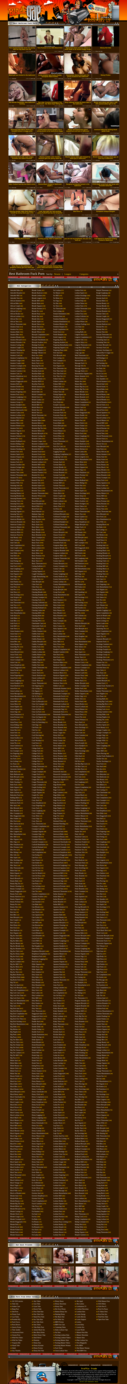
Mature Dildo (79, 410)
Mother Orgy (79, 696)
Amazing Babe (15, 491)
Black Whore (14, 1188)
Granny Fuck (57, 571)
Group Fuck (57, 592)
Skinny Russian (101, 504)
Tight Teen (99, 972)
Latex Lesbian (57, 1047)
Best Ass (13, 912)
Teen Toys (99, 925)
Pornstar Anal (79, 930)
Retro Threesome (80, 1214)
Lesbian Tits (79, 311)
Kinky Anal (57, 1006)
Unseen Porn (16, 1335)
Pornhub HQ (63, 1282)
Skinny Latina (100, 485)
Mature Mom (79, 462)
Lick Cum (78, 329)
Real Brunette (79, 1105)
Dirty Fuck (35, 990)
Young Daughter (101, 1211)
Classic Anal (36, 670)
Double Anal (36, 1021)
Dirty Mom (35, 1001)
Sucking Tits (100, 720)
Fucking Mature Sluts (62, 1340)
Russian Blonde (101, 306)
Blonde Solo (36, 319)
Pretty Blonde (79, 1019)
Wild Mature (100, 1157)
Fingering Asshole (59, 342)
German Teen (57, 485)
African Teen (14, 321)
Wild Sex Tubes (17, 1340)
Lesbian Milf (57, 1196)
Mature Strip (79, 496)
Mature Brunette (80, 397)
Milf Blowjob (79, 537)
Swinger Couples (101, 730)
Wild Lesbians (101, 1154)
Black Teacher (14, 1170)
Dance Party (36, 948)
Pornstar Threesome (81, 972)
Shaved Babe (100, 389)
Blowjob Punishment (38, 340)
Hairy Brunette (58, 615)
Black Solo (13, 1157)
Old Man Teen (79, 769)
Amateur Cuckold (16, 368)
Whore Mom (100, 1112)
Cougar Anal (36, 769)
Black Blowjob (15, 1092)
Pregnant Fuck (79, 1008)
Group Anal (57, 587)
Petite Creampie (80, 891)
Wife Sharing (100, 1133)
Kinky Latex (57, 1014)
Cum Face (35, 857)
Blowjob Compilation (39, 334)
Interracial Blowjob (59, 839)
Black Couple (14, 1102)
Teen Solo (99, 896)
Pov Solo (78, 995)
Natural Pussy (79, 712)
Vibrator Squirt (101, 1032)
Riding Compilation (81, 1219)
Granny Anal (57, 561)
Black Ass (13, 1081)
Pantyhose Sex (79, 850)
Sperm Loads (100, 623)
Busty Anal (35, 522)
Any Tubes (37, 1301)
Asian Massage (15, 693)
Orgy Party (78, 792)
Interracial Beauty (59, 837)
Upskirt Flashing (101, 1016)
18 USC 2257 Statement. (86, 1381)
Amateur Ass (14, 329)
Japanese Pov (57, 969)
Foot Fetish (56, 402)
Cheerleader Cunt (37, 623)
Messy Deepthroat (80, 522)
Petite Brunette (79, 889)
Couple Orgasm (37, 792)
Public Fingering (80, 1050)
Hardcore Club (58, 665)
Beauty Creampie (15, 889)
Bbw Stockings (15, 860)
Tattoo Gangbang (101, 746)
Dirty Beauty (36, 980)
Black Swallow (15, 1167)
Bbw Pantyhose (15, 844)
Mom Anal (78, 626)
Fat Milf (56, 295)
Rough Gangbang (102, 293)
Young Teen (100, 1229)
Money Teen (79, 657)
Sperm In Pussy (101, 618)
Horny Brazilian (58, 725)
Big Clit (12, 982)
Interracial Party (58, 883)
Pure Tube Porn (39, 1314)
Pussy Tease (79, 1094)
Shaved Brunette (101, 402)
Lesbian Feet (57, 1170)
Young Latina (100, 1216)
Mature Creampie (80, 405)
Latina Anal (57, 1053)
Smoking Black (101, 550)
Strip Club (99, 670)
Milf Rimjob (79, 584)
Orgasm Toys (79, 790)
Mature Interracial (80, 446)
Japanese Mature (58, 954)
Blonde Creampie (15, 1219)
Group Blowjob (58, 589)
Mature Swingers (80, 504)
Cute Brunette (36, 909)
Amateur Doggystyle (17, 381)
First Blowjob (57, 355)
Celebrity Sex (36, 579)
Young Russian (101, 1222)
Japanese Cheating (59, 925)
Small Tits (99, 543)
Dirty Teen (35, 1008)
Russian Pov (100, 327)
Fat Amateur (36, 1211)
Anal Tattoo (14, 600)
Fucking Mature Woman (63, 1345)
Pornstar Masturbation (82, 951)
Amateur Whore (15, 480)
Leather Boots (57, 1123)
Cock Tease (35, 738)
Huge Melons (57, 805)
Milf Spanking (79, 592)
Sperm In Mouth (101, 615)
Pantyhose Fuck (80, 844)
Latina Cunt (57, 1071)
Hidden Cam (57, 686)
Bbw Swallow (14, 863)
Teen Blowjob (100, 787)
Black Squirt (14, 1162)
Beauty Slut (14, 907)
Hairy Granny (57, 626)
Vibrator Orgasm (101, 1029)
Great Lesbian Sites (61, 1351)
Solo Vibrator (100, 605)
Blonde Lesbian (37, 295)
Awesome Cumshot (16, 769)
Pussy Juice (78, 1076)
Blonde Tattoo (36, 324)
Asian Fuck (14, 678)
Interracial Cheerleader (60, 842)
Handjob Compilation (60, 649)
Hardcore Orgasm (59, 675)
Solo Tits (99, 600)
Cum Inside (35, 863)
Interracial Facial (58, 857)
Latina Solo (57, 1110)
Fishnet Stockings (59, 389)
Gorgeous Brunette (59, 550)
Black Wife (13, 1190)
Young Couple (101, 1206)
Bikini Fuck (14, 1071)
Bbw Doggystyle (15, 816)
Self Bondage (100, 358)
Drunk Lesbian (36, 1050)
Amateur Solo (14, 452)
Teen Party (99, 878)
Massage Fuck (79, 363)
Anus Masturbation (16, 613)
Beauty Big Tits (15, 883)
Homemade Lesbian (59, 704)
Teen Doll (99, 818)
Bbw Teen (13, 865)
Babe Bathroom (15, 774)
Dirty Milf (35, 998)
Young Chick (100, 1203)
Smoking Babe (101, 548)
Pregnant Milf (79, 1011)
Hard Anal (56, 654)
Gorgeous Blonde (58, 548)
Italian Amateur (58, 894)
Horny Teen (57, 764)
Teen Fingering (101, 831)
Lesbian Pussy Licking (60, 1222)
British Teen (36, 412)
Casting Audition (37, 566)
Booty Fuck (35, 363)
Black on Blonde (15, 1193)
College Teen (36, 764)
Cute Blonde (36, 907)
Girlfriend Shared (58, 524)
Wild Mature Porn (104, 1301)
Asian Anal (13, 634)
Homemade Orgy (58, 709)
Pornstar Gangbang (81, 948)
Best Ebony (14, 925)
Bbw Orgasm (14, 839)
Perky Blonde (79, 873)
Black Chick (14, 1099)
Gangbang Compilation (60, 454)
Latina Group (57, 1079)
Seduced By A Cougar (103, 353)
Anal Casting (14, 540)
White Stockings (101, 1102)
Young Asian (100, 1185)
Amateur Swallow (16, 465)
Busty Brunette (36, 535)
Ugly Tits (99, 995)
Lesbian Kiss (57, 1185)
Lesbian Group (58, 1183)
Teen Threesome (101, 920)
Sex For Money (101, 366)
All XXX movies (19, 1263)
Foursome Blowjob (59, 407)
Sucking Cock (100, 709)
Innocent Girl (57, 826)
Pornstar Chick (79, 941)
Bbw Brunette (14, 811)
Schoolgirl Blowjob (102, 337)
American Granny (16, 524)
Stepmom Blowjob (102, 639)
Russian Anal (100, 298)
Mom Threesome (80, 654)
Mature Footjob (80, 431)
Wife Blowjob (100, 1128)
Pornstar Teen (79, 969)
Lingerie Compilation (82, 337)
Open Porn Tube (103, 1319)
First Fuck (56, 363)
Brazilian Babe (36, 373)
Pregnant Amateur (80, 1001)
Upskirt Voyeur (101, 1027)
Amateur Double (15, 386)
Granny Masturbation (60, 584)
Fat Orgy (56, 301)
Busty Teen (35, 561)
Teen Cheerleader (102, 792)
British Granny (36, 399)
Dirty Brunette (36, 985)
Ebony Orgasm (36, 1144)
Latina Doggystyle (59, 1073)
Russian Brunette (101, 311)
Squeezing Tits (101, 628)
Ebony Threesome (37, 1167)
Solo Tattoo (100, 597)
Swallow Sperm (101, 725)
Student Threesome (102, 691)
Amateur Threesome (16, 475)
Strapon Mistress (101, 665)
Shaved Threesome (102, 436)
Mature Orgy (79, 470)
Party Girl (78, 857)
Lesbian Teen (79, 306)
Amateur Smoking (16, 449)
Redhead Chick (80, 1146)
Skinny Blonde (101, 470)
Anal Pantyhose (15, 584)
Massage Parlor (80, 371)
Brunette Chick (36, 438)
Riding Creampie (80, 1222)
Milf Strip (78, 600)
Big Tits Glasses (15, 1050)
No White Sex (59, 1319)
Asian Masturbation (16, 696)
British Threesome (38, 415)
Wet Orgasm (100, 1084)
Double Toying (36, 1037)
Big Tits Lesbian (15, 1053)
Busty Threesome (37, 563)
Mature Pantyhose (80, 472)
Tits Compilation (101, 974)
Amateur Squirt (15, 454)
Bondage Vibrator (37, 353)
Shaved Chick (100, 405)
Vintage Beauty (101, 1042)
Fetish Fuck (57, 332)
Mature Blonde (79, 392)
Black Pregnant (15, 1146)
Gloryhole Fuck (58, 543)
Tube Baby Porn (39, 1327)
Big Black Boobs (15, 974)
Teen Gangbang (101, 842)
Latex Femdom (58, 1045)
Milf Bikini (78, 535)
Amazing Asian (15, 488)
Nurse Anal (78, 722)
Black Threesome (15, 1175)
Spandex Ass (100, 608)
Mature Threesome (81, 511)
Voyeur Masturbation (103, 1073)
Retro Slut (78, 1211)
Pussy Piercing (79, 1084)
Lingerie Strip (79, 342)
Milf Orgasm (79, 571)
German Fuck (57, 475)
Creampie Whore (37, 839)
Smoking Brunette (102, 558)
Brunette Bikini (37, 431)
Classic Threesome (38, 683)
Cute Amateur (36, 902)
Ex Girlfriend (36, 1183)
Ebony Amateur (37, 1071)
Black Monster (15, 1131)
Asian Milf (13, 701)
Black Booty (14, 1094)
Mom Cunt (78, 634)
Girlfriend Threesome (60, 527)
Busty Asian (36, 524)
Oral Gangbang (80, 782)
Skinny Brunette (101, 475)
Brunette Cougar (37, 441)
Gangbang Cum (58, 457)
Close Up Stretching (38, 722)
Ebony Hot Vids (39, 1351)
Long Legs (78, 353)
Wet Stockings (101, 1094)
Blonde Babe (14, 1198)
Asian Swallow (15, 738)
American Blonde (16, 519)
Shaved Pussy (100, 425)
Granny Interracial (59, 579)
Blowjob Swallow (37, 342)
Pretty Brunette (80, 1021)
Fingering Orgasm (59, 347)
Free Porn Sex (102, 1314)
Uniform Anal (100, 998)
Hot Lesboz (80, 1304)
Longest (67, 274)
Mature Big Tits (80, 389)
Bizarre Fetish (14, 1076)
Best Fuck (13, 928)
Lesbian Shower (58, 1232)
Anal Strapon (14, 597)
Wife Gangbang (101, 1131)
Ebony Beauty (36, 1081)
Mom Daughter (80, 636)
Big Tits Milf (14, 1055)
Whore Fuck (100, 1107)
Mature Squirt (79, 491)
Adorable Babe (15, 290)
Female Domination (59, 314)
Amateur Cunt (14, 373)
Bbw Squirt (14, 857)
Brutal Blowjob (37, 501)
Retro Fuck (78, 1196)
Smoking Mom (101, 569)
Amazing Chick (15, 501)
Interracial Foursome (60, 860)
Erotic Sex (35, 1180)
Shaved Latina (100, 415)
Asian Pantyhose (15, 714)
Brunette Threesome (38, 493)
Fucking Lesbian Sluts (62, 1335)
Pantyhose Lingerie (81, 847)
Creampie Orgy (37, 834)
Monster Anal (79, 660)
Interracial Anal (58, 831)
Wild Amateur (100, 1138)
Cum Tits (35, 891)
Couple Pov (35, 795)
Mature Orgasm (80, 467)
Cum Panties (36, 881)
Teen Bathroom (101, 777)
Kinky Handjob (58, 1011)
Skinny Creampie (102, 478)
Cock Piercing (36, 735)
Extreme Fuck (36, 1198)
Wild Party (99, 1167)
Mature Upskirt (80, 517)
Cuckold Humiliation (38, 844)
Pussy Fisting (79, 1068)
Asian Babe (14, 639)
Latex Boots (57, 1042)
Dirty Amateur (36, 972)
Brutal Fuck (35, 509)
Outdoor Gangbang (81, 808)
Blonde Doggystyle (16, 1222)
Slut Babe (99, 527)
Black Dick (13, 1105)
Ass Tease (13, 764)
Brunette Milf (36, 465)
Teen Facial (100, 824)
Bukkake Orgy (36, 514)
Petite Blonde (79, 886)
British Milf (35, 405)
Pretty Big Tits (79, 1016)
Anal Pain (13, 579)
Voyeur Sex (100, 1076)
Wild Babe (99, 1141)
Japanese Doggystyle (60, 935)
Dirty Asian (35, 974)
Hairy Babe (57, 608)
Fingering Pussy (58, 350)
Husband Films (58, 821)
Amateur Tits (14, 478)
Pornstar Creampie (81, 943)
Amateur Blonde (15, 337)
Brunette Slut (36, 480)
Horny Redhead (58, 759)
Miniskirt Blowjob (81, 623)
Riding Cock (79, 1216)
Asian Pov (13, 720)
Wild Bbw (99, 1144)
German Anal (57, 462)
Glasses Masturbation (60, 540)
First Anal (56, 353)
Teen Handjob (100, 852)
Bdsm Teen (13, 876)
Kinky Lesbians (58, 1016)
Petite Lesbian (79, 902)
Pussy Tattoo (79, 1092)
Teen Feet (99, 826)
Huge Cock (56, 790)
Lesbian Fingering (59, 1175)
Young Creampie (101, 1209)
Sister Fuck (100, 449)
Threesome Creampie (103, 938)
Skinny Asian (100, 459)
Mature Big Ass (80, 386)
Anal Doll (13, 556)
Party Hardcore (80, 860)
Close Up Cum (36, 706)
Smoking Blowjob (102, 556)
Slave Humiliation (102, 519)
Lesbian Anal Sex (59, 1136)
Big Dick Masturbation (17, 1024)
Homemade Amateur (60, 688)
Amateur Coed (15, 355)
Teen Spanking (101, 902)
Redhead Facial (80, 1151)
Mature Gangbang (80, 436)
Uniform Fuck (100, 1008)
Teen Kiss (99, 857)
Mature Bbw (79, 384)
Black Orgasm (14, 1133)
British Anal (36, 389)
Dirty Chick (35, 988)
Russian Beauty (101, 303)
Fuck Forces (86, 1282)
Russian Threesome (102, 334)
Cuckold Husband (37, 847)
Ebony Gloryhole (37, 1120)
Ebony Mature (36, 1136)
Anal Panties (14, 582)
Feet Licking (57, 311)
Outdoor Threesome (81, 821)
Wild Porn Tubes (17, 1338)
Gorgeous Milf (58, 556)
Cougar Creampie (37, 772)
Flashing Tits (57, 397)
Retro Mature (79, 1203)
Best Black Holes (39, 1332)
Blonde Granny (37, 290)
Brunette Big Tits (37, 428)
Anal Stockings (15, 595)
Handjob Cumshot (59, 652)
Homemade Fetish (59, 699)
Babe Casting (14, 779)
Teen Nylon (100, 865)
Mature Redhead (80, 480)
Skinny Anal (100, 457)
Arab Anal (13, 615)
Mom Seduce (79, 647)
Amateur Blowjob (16, 340)
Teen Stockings (101, 907)
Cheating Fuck (36, 600)
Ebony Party (36, 1149)
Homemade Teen (58, 712)
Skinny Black (100, 467)
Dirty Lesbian (36, 995)
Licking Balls (79, 332)
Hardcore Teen (58, 683)
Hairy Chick (57, 618)
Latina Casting (58, 1063)
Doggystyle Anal (37, 1014)
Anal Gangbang (15, 569)
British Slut (35, 410)
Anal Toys (13, 605)
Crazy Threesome (37, 824)
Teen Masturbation (102, 863)
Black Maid (14, 1118)
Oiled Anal (78, 756)
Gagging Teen (57, 452)
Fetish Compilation (59, 329)
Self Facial (99, 360)
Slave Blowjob (101, 514)
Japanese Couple (58, 928)
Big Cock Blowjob (16, 988)
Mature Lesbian (80, 454)
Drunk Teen (35, 1063)
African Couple (15, 306)
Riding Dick (79, 1224)
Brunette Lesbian (37, 462)
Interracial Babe (58, 834)
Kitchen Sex (57, 1037)
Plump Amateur (80, 912)
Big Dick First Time (16, 1019)
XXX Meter (102, 1304)
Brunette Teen (36, 491)
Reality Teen (79, 1128)
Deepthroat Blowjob (38, 951)
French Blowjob (58, 425)
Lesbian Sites (81, 1312)
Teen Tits (99, 922)
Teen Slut (99, 894)
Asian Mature (14, 699)
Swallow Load (101, 722)
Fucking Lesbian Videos (63, 1338)
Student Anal (100, 678)
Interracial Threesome (60, 891)
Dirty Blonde (36, 982)
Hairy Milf (56, 641)
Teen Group (100, 850)
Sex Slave (99, 371)
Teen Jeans (99, 855)
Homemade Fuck (58, 701)
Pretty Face (78, 1024)
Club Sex (35, 730)
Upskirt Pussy (100, 1021)
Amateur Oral (14, 428)
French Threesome (59, 441)
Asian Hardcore (15, 686)
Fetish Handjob (58, 334)
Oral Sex (77, 785)
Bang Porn (86, 1263)
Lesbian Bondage (58, 1151)
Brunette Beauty (37, 425)
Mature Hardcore (80, 444)
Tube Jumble (16, 1330)
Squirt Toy (99, 636)
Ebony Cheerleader (38, 1092)
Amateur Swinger (16, 467)
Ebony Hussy (59, 1301)
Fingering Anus (58, 340)
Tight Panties (100, 964)
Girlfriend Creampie (59, 517)
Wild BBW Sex (82, 1351)
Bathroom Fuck (15, 803)
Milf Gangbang (80, 558)
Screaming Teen (101, 342)
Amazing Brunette (16, 498)
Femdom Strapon (58, 327)
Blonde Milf (36, 301)
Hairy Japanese (58, 628)
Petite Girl (78, 894)
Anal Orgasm (14, 574)
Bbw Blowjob (14, 808)
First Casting (57, 358)
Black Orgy (14, 1136)
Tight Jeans (100, 961)
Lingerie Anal (79, 334)
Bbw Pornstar (14, 847)
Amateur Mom (15, 423)
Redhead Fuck (79, 1154)
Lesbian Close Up (59, 1154)
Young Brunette (101, 1198)
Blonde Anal (14, 1196)
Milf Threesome (80, 610)
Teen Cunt (99, 805)
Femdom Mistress (59, 324)
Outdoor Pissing (80, 818)
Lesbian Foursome (59, 1180)
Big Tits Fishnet (15, 1045)
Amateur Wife (14, 483)
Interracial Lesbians (59, 870)
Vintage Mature (101, 1055)
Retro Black (78, 1185)
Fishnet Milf (57, 384)
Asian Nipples (14, 706)
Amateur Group (15, 402)
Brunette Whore (37, 496)
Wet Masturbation (102, 1081)
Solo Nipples (100, 589)
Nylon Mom (79, 748)
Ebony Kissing (36, 1128)
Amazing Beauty (15, 493)
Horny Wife (57, 766)
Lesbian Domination (59, 1167)
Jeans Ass (56, 982)
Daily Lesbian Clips (61, 1330)
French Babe (57, 423)
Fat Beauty (35, 1222)
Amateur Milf (14, 420)
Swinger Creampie (102, 733)
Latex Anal (56, 1040)
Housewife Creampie (60, 774)
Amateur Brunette (16, 342)
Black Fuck (14, 1110)
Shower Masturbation (103, 441)
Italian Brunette (58, 902)
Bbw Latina (14, 826)
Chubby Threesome (38, 667)
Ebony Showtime (60, 1304)
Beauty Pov (14, 904)
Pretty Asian (79, 1014)
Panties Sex (78, 831)
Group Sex (56, 597)
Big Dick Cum (15, 1016)
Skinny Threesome (102, 511)
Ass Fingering (14, 753)
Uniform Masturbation (103, 1011)
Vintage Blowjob (101, 1045)
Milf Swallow (79, 605)
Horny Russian (58, 761)
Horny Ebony (57, 738)
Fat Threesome (58, 308)
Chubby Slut (36, 662)
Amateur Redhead (16, 441)
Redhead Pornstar (80, 1167)
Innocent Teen (57, 829)
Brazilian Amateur (38, 368)
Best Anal (13, 909)
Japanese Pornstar (59, 967)
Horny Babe (57, 717)
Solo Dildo (99, 582)
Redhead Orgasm (80, 1164)
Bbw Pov (13, 850)
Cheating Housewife (38, 605)
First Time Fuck (58, 373)
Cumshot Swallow (38, 896)
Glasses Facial (57, 535)
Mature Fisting (79, 428)
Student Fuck (100, 683)
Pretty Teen (78, 1034)
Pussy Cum (78, 1066)
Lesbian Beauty (58, 1146)
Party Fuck (78, 855)
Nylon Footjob (79, 743)
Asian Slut (13, 730)
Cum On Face (36, 868)
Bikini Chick (14, 1068)
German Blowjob (58, 470)
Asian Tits (13, 743)
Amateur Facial (15, 389)
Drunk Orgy (36, 1055)
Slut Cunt (99, 532)
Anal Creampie (15, 550)
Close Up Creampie (38, 704)
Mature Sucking (80, 498)
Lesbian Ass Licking (59, 1138)
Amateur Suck (14, 462)
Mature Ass (78, 381)
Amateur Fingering (16, 392)
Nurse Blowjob (80, 725)
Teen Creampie (101, 800)
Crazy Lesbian (36, 813)
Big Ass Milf (14, 964)
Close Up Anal (36, 699)
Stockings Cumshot (102, 644)
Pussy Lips (78, 1081)
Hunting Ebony (60, 1314)
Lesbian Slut (57, 1235)
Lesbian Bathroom (59, 1144)
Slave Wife (99, 522)
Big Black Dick (15, 977)
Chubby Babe (36, 636)
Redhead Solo (79, 1172)
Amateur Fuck (14, 394)
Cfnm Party (35, 587)
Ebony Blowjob (37, 1084)
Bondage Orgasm (37, 350)
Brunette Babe (36, 420)
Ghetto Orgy (57, 504)
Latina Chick (57, 1066)
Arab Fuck (13, 623)
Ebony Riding (36, 1151)
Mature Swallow (80, 501)
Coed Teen (35, 746)
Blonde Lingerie (37, 298)
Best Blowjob (14, 917)
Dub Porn (108, 1263)
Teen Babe (99, 772)
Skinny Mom (100, 498)
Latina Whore (57, 1120)
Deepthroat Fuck (37, 956)
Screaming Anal (101, 340)
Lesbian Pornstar (58, 1216)
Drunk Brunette (37, 1045)
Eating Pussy (36, 1066)
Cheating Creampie (38, 597)
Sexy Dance (100, 376)
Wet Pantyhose (101, 1089)
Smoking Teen (101, 574)
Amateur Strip (14, 459)
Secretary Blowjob (102, 345)
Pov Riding (78, 993)
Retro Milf (78, 1206)
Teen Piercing (100, 881)
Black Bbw (13, 1086)
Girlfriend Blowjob (59, 514)
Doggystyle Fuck (37, 1016)
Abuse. (96, 1381)
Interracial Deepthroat (60, 852)
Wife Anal (99, 1125)
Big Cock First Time (16, 995)
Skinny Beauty (101, 465)
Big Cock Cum (15, 993)
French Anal (57, 420)
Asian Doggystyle (16, 667)
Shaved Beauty (101, 394)
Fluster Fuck (19, 1282)
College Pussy (36, 759)
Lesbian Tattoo (79, 303)
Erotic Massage (37, 1177)
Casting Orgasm (37, 571)
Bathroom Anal (15, 800)
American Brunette (16, 522)
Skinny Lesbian (101, 488)
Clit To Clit (35, 696)
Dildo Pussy (36, 967)
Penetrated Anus (80, 863)
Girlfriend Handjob (59, 522)
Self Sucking (100, 363)
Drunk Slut (35, 1060)
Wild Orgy (99, 1164)
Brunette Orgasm (37, 470)
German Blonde (58, 467)
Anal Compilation (16, 545)
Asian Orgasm (14, 709)
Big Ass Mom (14, 967)
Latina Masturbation (59, 1089)
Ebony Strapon (36, 1159)
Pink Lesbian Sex (82, 1340)
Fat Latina (35, 1235)
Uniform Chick (101, 1006)
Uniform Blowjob (102, 1001)
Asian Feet (13, 673)
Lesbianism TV (81, 1306)
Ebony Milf (35, 1138)
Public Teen (78, 1063)
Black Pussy (14, 1149)
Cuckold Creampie (38, 842)
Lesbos (79, 1322)
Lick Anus (78, 327)
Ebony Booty (36, 1086)
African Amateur (15, 301)
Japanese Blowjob (59, 922)
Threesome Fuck (101, 941)
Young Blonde (101, 1196)
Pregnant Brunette (80, 1006)
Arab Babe (13, 618)
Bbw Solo (13, 855)
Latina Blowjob (58, 1060)
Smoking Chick (101, 561)
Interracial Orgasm (59, 878)
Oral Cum (78, 777)
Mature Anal (79, 379)
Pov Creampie (79, 980)
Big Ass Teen (14, 972)
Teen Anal (99, 766)
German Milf (57, 483)
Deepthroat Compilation (39, 954)
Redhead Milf (79, 1162)
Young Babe (100, 1188)
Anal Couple (14, 548)
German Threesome (59, 488)
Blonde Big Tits (15, 1203)
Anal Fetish (14, 558)
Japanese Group (58, 943)
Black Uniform (15, 1180)
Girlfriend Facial (58, 519)
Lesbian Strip (79, 301)
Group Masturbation (59, 595)
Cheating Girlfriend (38, 602)
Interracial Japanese (59, 868)
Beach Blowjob (15, 878)
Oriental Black (79, 795)
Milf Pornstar (79, 579)
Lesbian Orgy (57, 1206)
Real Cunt (78, 1115)
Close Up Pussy (37, 720)
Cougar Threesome (38, 782)
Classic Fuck (36, 673)
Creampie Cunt (36, 829)
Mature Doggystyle (81, 412)
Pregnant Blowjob (80, 1003)
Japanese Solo (57, 974)
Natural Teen (79, 714)
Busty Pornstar (36, 556)
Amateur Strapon (15, 457)
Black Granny (14, 1112)
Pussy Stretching (80, 1089)
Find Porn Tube (103, 1317)
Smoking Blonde (101, 553)
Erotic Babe (35, 1172)
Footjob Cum (57, 405)
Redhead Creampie (81, 1149)
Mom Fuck (78, 639)
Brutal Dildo (36, 506)
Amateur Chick (15, 353)
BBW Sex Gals (60, 1325)
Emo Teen (35, 1170)
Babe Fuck (13, 785)
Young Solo (100, 1227)
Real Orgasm (79, 1123)
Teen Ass (99, 769)
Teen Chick (100, 795)
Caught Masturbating (38, 576)
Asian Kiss (13, 688)
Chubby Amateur (37, 631)
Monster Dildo (79, 670)
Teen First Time (101, 834)
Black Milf (13, 1125)
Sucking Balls (100, 699)
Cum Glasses (36, 860)
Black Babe (14, 1084)
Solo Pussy (99, 595)
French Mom (57, 436)
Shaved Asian (100, 386)
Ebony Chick (36, 1094)
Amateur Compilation (17, 358)
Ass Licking (14, 761)
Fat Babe (34, 1219)
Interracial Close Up (59, 844)
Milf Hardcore (79, 563)
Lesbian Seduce (58, 1229)
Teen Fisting (100, 837)
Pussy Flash (78, 1071)
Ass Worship (14, 766)
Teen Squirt (100, 904)
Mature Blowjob (80, 394)
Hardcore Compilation (60, 667)
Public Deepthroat (80, 1045)
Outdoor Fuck (79, 805)
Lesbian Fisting (58, 1177)
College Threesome (38, 766)
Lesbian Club (57, 1157)
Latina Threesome (59, 1118)
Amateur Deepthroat (16, 376)
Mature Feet (79, 420)
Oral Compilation (80, 772)
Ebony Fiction (38, 1348)
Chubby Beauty (37, 639)
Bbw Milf (13, 837)
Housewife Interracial (60, 777)
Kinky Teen (57, 1021)
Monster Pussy (79, 675)
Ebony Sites (59, 1306)
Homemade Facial (59, 696)
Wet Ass (99, 1079)
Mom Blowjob (79, 628)
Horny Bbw (57, 720)
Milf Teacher (79, 608)
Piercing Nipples (80, 909)
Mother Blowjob (80, 683)
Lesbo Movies (81, 1317)
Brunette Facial (37, 452)
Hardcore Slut (57, 680)
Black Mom (14, 1128)
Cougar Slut (35, 779)
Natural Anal (79, 701)
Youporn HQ (16, 1343)
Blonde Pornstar (37, 308)
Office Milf (78, 753)
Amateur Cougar (15, 360)
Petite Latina (79, 899)
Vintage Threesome (102, 1071)
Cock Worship (36, 740)
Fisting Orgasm (58, 394)
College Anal (36, 748)
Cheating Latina (37, 610)
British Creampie (37, 394)
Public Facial (79, 1047)
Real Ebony (78, 1118)
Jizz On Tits (57, 998)
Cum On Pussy (36, 876)
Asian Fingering (15, 675)
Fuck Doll (56, 444)
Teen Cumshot (101, 803)
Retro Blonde (79, 1188)
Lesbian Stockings (81, 295)
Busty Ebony (36, 540)
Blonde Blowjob (15, 1209)
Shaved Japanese (101, 412)
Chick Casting (36, 628)
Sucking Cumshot (102, 712)
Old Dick (78, 761)
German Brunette (58, 472)
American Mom (15, 532)
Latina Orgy (57, 1099)
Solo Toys (99, 602)
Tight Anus (99, 951)
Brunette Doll (36, 449)
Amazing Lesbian (16, 506)
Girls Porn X (102, 1306)
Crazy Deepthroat (37, 803)
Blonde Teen (36, 327)
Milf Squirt (78, 595)
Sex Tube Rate (38, 1319)
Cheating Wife (36, 621)
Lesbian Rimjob (58, 1227)
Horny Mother (58, 753)
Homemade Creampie (60, 693)
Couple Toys (36, 798)
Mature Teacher (80, 509)
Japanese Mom (58, 959)
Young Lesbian (101, 1219)
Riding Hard (79, 1229)
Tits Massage (100, 980)
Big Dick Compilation (17, 1014)
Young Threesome (102, 1232)
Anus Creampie (15, 610)
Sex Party (99, 368)
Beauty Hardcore (15, 896)
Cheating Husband (38, 608)
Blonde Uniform (37, 329)
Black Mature (14, 1120)
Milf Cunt (78, 545)
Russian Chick (101, 314)
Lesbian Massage (58, 1190)
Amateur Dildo (15, 379)
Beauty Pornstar (15, 902)
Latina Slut (56, 1107)
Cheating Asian (37, 589)
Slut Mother (100, 535)
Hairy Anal (56, 602)
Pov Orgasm (79, 990)
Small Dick (100, 537)
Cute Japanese (36, 915)
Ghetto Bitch (57, 493)
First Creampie (58, 360)
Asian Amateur (15, 631)
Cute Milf (35, 922)
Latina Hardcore (58, 1081)
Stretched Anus (101, 667)
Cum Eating (35, 855)
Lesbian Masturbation (60, 1193)
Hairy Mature (57, 639)
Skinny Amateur (101, 454)
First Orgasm (57, 366)
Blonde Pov (35, 311)
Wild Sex (99, 1170)
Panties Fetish (79, 824)
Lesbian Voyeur (80, 319)
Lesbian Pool (57, 1214)
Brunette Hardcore (38, 459)
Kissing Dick (57, 1029)
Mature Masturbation (81, 459)
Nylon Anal (78, 730)
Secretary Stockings (102, 350)
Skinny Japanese (101, 483)
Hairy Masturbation (59, 636)
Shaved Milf (100, 423)
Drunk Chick (36, 1047)
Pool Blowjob (79, 922)
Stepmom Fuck (101, 641)
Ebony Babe (36, 1076)
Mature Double (80, 415)
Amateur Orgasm (15, 431)
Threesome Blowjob (102, 935)
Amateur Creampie (16, 366)
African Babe (14, 303)
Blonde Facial (14, 1227)
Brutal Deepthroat (37, 504)
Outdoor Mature (80, 816)
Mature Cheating (80, 399)
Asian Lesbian (14, 691)
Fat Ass (34, 1216)
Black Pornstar (15, 1141)
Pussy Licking (79, 1079)
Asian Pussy (14, 722)
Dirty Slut (35, 1006)
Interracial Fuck (58, 863)
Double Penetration (38, 1034)
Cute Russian (36, 925)
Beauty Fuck (14, 894)
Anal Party (13, 587)
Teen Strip (99, 909)
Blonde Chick (14, 1214)
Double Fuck (36, 1032)
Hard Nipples (57, 660)
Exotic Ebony (36, 1188)
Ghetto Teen (57, 506)
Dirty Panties (36, 1003)
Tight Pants (100, 967)
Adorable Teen (15, 298)
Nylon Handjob (80, 746)
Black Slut (13, 1154)
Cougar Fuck (36, 774)
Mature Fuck (79, 433)
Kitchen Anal (57, 1032)
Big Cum (13, 1006)
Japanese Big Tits (58, 920)
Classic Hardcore (37, 675)
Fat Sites (58, 1332)
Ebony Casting (36, 1089)
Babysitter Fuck (15, 795)
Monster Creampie (81, 667)
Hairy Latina (57, 631)
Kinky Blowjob (58, 1008)
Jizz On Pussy (57, 995)
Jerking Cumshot (58, 988)
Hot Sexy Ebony (60, 1309)
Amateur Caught (15, 347)
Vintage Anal (100, 1034)
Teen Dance (100, 808)
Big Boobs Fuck (15, 980)
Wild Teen (99, 1175)
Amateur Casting (15, 345)
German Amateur (58, 459)
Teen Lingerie (100, 860)
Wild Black (100, 1149)
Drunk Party (36, 1058)
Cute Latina (35, 917)
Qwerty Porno (16, 1327)
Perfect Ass (78, 870)
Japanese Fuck (58, 938)
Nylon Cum (78, 733)
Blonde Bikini (14, 1206)
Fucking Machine (58, 449)
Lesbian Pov (57, 1219)
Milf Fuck (78, 556)
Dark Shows (37, 1338)
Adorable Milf (14, 295)
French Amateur (58, 418)
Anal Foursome (15, 563)
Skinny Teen (100, 509)
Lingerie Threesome (81, 345)
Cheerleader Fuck (37, 626)
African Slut (14, 319)
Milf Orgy (78, 574)
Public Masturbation (81, 1058)
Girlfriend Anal (58, 511)
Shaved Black (100, 397)
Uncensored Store (17, 1332)
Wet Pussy (99, 1092)
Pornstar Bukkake (80, 938)
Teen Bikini (100, 785)
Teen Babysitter (101, 774)
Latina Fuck (57, 1076)
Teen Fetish (100, 829)
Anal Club (13, 543)
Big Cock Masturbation (17, 1001)
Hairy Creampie (58, 621)
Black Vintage (14, 1183)
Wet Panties (100, 1086)
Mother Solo (79, 699)
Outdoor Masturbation (82, 813)
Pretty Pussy (79, 1032)
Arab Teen (13, 628)
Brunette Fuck (36, 454)
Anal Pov (13, 589)
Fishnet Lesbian (58, 381)
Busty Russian (36, 558)
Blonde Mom (36, 303)
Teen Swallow (100, 915)
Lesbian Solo (79, 290)
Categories (84, 274)
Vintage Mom (100, 1060)
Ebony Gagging (37, 1115)
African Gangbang (16, 308)
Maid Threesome (80, 355)
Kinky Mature (57, 1019)
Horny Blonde (57, 722)
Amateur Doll (14, 384)
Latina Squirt (57, 1112)
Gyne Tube (37, 1306)
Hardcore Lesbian (59, 670)
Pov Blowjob (79, 974)
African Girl (14, 311)
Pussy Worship (79, 1097)
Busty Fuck (35, 543)
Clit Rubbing (36, 693)
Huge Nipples (57, 808)
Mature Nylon (79, 465)
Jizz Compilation (58, 993)
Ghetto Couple (58, 496)
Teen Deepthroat (101, 811)
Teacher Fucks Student (103, 756)
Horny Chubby (58, 730)
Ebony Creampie (37, 1099)
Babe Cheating (15, 782)
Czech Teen (35, 943)
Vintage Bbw (100, 1040)
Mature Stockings (80, 493)
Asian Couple (14, 657)
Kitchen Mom (57, 1034)
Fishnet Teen (57, 392)
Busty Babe (35, 527)
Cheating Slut (36, 618)
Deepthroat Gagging (38, 959)
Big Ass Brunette (15, 948)
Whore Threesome (102, 1120)
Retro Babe (78, 1183)
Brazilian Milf (36, 381)
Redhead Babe (79, 1138)
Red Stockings (79, 1133)
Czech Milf (35, 941)
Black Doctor (14, 1107)
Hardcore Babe (58, 662)
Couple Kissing (37, 790)
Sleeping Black (101, 524)
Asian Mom (14, 704)
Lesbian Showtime (83, 1309)
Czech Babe (35, 930)
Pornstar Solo (79, 967)
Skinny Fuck (100, 480)
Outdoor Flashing (80, 803)
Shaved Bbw (100, 392)
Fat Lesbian (57, 290)
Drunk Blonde (36, 1042)
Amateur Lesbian (15, 415)
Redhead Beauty (80, 1141)
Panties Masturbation (81, 826)
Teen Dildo (99, 813)
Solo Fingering (101, 584)
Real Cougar (79, 1110)
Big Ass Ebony (15, 954)
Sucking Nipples (101, 717)
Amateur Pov (14, 438)
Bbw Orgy (13, 842)
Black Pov (13, 1144)
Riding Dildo (79, 1227)
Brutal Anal (35, 498)
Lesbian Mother (58, 1201)
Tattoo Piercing (101, 753)
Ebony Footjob (36, 1110)
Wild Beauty (100, 1146)
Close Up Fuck (36, 712)
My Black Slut (59, 1317)
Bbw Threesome (15, 868)
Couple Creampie (37, 785)
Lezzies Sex (80, 1327)
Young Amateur (101, 1180)
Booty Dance (36, 360)
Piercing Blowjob (80, 907)
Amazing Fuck (15, 504)
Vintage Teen (100, 1068)
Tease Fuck (100, 764)
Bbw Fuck (13, 821)
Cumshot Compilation (39, 894)
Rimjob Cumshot (80, 1235)
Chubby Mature (37, 654)
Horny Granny (58, 740)
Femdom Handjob (59, 319)
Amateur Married (15, 418)
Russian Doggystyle (102, 319)
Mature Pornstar (80, 475)
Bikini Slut (13, 1073)
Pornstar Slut (79, 964)
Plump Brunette (80, 917)
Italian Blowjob (58, 899)
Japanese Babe (58, 915)
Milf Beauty (79, 532)
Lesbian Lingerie (58, 1188)
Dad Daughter (36, 946)
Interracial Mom (58, 876)
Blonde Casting (15, 1211)
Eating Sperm (36, 1068)
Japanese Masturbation (60, 951)
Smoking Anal (101, 545)
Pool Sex (78, 925)
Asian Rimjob (14, 727)
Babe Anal (13, 772)
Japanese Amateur (59, 907)
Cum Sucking (36, 886)
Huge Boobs (57, 785)
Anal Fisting (14, 561)
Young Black (100, 1193)
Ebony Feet (35, 1107)
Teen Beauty (100, 779)
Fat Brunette (36, 1227)
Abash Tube (16, 1345)
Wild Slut (99, 1172)
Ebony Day (37, 1343)
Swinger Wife (100, 740)
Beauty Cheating (15, 886)
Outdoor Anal (79, 798)
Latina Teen (57, 1115)
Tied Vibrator (100, 946)
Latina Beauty (57, 1058)
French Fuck (57, 428)
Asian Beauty (14, 644)
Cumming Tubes (60, 1327)
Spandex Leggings (102, 610)
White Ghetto (100, 1097)
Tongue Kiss (100, 982)
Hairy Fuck (56, 623)
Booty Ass (35, 355)
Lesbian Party (57, 1211)
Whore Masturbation (103, 1110)
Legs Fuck (56, 1131)
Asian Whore (14, 748)
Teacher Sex (100, 759)
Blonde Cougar (15, 1216)
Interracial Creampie (59, 847)
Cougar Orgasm (37, 777)
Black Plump (14, 1138)
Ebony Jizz (35, 1125)
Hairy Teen (56, 647)
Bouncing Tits (36, 366)
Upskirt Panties (101, 1019)
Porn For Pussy (103, 1309)
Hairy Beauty (57, 610)
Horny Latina (57, 743)
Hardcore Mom (58, 673)
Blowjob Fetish (37, 337)
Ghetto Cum (57, 498)
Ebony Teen (35, 1164)
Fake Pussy (35, 1206)
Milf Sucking (79, 602)
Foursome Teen (58, 415)
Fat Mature (56, 293)
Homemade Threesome (60, 714)
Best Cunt (13, 922)
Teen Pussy (100, 886)
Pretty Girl (78, 1027)
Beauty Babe (14, 881)
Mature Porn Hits (82, 1332)
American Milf (15, 530)
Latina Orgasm (58, 1097)
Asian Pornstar (15, 717)
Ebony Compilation (38, 1097)
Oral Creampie (79, 774)
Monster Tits (79, 678)
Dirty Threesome (37, 1011)
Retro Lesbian (79, 1198)
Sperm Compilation (102, 613)
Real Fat (77, 1120)
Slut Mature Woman (83, 1348)
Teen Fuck (99, 839)
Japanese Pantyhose (59, 964)
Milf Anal (78, 530)
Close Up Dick (36, 709)
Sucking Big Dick (102, 704)
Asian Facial (14, 670)
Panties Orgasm (80, 829)
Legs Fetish (57, 1128)
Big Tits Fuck (14, 1047)
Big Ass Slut (14, 969)
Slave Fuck (100, 517)
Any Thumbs (16, 1351)
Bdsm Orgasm (14, 873)
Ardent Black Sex (39, 1330)
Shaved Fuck (100, 410)
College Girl (36, 753)
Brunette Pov (36, 475)
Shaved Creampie (102, 407)
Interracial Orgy (58, 881)
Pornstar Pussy (79, 961)
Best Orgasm (14, 933)
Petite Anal (78, 881)
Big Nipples (14, 1032)
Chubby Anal (36, 634)
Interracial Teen (58, 889)
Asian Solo (13, 733)
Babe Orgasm (14, 787)
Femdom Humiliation (60, 321)
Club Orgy (35, 725)
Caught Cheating (37, 574)
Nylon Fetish (79, 740)
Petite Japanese (80, 896)
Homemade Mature (59, 706)
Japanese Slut (57, 972)
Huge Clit (56, 787)
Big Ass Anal (14, 935)
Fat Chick (35, 1229)
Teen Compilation (102, 798)
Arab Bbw (13, 621)
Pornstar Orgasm (80, 954)
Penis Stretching (80, 868)
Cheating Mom (36, 615)
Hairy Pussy (57, 644)
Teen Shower (100, 891)
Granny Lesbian (58, 582)
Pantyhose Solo (80, 852)
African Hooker (15, 314)
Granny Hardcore (58, 576)
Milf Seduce (79, 587)
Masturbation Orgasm (82, 373)
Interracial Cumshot (59, 850)
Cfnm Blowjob (36, 582)
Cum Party (35, 883)
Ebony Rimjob (36, 1154)
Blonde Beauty (15, 1201)
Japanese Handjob (59, 946)
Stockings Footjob (102, 649)
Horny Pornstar (58, 756)
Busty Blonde (36, 532)
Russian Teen (100, 332)
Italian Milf (57, 904)
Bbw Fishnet (14, 818)
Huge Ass (56, 782)
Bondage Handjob (37, 347)
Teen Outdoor (100, 873)
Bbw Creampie (15, 813)
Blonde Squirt (36, 321)
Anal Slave (13, 592)
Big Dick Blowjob (16, 1011)
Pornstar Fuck (79, 946)
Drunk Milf (35, 1053)
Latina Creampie (58, 1068)
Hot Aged (80, 1301)
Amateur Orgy (14, 433)
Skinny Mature (101, 493)
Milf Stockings (79, 597)
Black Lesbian (14, 1115)
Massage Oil (79, 366)
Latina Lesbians (58, 1084)
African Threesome (16, 324)
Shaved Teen (100, 433)
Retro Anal (78, 1180)
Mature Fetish (79, 423)
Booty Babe (35, 358)
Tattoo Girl (99, 748)
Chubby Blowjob (37, 641)
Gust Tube (37, 1304)
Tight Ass (99, 954)
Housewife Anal (58, 772)
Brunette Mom (36, 467)
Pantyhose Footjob (81, 842)
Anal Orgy (13, 576)
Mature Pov (78, 478)
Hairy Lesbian (57, 634)
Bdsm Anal (13, 870)
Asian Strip (13, 735)
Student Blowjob (101, 680)
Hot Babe (56, 769)
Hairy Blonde (57, 613)
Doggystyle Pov (37, 1019)
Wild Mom (99, 1162)
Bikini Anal (14, 1060)
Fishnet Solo (57, 386)
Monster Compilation (81, 665)
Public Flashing (80, 1053)
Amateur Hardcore (16, 407)
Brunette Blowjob (37, 433)
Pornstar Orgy (79, 956)
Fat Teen (56, 306)
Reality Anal (79, 1125)
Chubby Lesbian (37, 652)
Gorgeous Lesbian (59, 553)
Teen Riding (100, 889)
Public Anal (78, 1037)
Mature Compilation (81, 402)
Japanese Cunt (57, 933)
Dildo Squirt (36, 969)
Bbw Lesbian (14, 829)
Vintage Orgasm (101, 1063)
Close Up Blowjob (38, 701)
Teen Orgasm (100, 868)
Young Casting (101, 1201)
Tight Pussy (100, 969)
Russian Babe (100, 301)
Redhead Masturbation (82, 1159)
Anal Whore (14, 608)
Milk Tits (78, 621)
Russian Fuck (100, 321)
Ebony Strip (35, 1162)
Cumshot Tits (36, 899)
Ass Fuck (13, 759)
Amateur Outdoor (16, 436)
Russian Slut (100, 329)
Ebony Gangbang (37, 1118)
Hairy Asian (57, 605)
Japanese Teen (57, 977)
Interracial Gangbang (60, 865)
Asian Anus (14, 636)
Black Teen (13, 1172)
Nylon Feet (78, 738)
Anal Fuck (13, 566)
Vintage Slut (100, 1066)
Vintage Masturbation (103, 1053)
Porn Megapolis (82, 1343)
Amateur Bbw (14, 334)
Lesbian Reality (58, 1224)
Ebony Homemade (38, 1123)
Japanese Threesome (59, 980)
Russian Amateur (101, 295)
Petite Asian (78, 883)
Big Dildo (13, 1027)
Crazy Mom (35, 816)
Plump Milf (78, 920)
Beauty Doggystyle (16, 891)
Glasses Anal (57, 530)
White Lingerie (101, 1099)
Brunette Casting (37, 436)
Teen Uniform (100, 928)
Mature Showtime (82, 1335)
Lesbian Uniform (80, 316)
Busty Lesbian (36, 548)
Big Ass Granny (15, 959)
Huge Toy (56, 818)
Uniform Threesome (102, 1014)
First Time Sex (58, 376)
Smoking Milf (100, 566)
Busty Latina (36, 545)
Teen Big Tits (100, 782)
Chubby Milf (36, 657)
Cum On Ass (36, 865)
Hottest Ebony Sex (61, 1312)
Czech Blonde (36, 933)
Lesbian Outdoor (58, 1209)
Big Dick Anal (14, 1008)
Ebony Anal (35, 1073)
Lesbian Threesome (81, 308)
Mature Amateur (80, 376)
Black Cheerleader (16, 1097)
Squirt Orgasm (101, 634)
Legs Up (56, 1133)
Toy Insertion (100, 985)
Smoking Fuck (101, 563)
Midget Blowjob (80, 524)
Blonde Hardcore (37, 293)
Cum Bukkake (36, 850)
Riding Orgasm (80, 1232)
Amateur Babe (14, 332)
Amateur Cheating (16, 350)
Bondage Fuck (36, 345)
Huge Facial (57, 800)
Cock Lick (35, 733)
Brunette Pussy (36, 478)
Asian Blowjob (15, 652)
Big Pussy (13, 1037)
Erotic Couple (36, 1175)
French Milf (57, 433)
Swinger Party (100, 738)
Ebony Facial (36, 1105)
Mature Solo (79, 488)
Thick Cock (100, 933)
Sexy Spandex (100, 379)
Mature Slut (78, 485)
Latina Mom (57, 1094)
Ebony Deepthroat (37, 1102)
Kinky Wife (57, 1027)
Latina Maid (57, 1086)
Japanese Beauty (58, 917)
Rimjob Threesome (102, 290)
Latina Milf (57, 1092)
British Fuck (36, 397)
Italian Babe (57, 896)
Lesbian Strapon (80, 298)
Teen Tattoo (100, 917)
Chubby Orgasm (37, 660)
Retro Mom (78, 1209)
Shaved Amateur (101, 381)
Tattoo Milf (100, 751)
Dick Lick (35, 961)
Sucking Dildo (101, 714)
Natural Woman (80, 720)
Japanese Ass (57, 912)
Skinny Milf (100, 496)
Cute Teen (35, 928)
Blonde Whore (36, 332)
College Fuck (36, 751)
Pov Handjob (79, 982)
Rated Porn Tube (39, 1317)
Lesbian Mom (57, 1198)
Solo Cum (99, 579)
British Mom (36, 407)
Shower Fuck (100, 438)
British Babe (36, 392)
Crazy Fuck (35, 808)
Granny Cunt (57, 569)
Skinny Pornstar (101, 501)
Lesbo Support (81, 1319)
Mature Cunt (79, 407)
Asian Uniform (15, 746)
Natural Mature (80, 709)
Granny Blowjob (58, 563)
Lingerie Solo (79, 340)
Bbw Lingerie (14, 831)
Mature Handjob (80, 441)
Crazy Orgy (35, 818)
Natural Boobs (79, 704)
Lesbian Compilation (60, 1159)
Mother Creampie (80, 686)
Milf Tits (77, 613)
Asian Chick (14, 654)
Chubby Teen (36, 665)
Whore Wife (100, 1123)
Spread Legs (100, 626)
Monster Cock (79, 662)
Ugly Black (100, 990)
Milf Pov (78, 582)
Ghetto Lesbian (58, 501)
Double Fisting (36, 1029)
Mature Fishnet (80, 425)
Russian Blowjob (101, 308)
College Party (36, 756)
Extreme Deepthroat (38, 1196)
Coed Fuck (35, 743)
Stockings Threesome (103, 660)
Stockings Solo (101, 657)
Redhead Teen (79, 1175)
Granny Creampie (59, 566)
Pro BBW (80, 1345)
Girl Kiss (56, 509)
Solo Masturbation (102, 587)
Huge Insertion (58, 803)
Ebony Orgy (36, 1146)
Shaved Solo (100, 431)
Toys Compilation (102, 988)
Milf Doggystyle (80, 548)
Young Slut (100, 1224)
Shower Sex (100, 444)
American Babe (15, 517)
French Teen (57, 438)
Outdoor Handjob (80, 811)
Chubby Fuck (36, 647)
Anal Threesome (15, 602)
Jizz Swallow (57, 1001)
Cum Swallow (36, 889)
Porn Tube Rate (39, 1312)
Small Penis (100, 540)
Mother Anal (79, 680)
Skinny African (101, 452)
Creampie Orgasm (37, 831)
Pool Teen (78, 928)
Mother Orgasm (80, 693)
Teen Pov (99, 883)
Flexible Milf (57, 399)
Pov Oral (78, 988)
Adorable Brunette (16, 293)
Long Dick (78, 350)
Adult (14, 1348)
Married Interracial (81, 358)
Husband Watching (59, 824)
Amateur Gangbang (16, 397)
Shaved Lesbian (101, 418)
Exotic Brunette (37, 1185)
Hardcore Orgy (58, 678)
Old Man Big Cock (81, 764)
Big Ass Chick (14, 951)
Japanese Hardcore (59, 948)
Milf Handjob (79, 561)
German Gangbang (59, 478)
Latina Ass (56, 1055)
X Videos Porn (103, 1312)
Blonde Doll (14, 1224)
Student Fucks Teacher (103, 686)
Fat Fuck (34, 1232)
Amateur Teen (14, 472)
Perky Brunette (79, 876)
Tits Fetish (99, 977)
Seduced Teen (100, 355)
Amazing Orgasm (16, 511)
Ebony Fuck (36, 1112)
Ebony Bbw (35, 1079)
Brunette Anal (36, 418)
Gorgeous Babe (58, 545)
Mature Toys (79, 514)
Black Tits (13, 1177)
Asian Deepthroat (15, 665)
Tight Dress (100, 959)
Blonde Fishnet (15, 1229)
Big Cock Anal (15, 985)
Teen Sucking (100, 912)
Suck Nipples (100, 693)
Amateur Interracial (16, 410)
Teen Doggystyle (101, 816)
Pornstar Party (79, 959)
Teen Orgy (99, 870)
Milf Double (79, 550)
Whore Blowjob (101, 1105)
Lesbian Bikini (58, 1149)
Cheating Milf (36, 613)
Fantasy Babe (36, 1209)
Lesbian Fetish (58, 1172)
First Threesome (58, 368)
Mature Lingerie (80, 457)
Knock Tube (37, 1309)
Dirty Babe (35, 977)
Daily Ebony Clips (39, 1335)
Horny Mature (57, 746)
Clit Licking (36, 688)
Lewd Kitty (80, 1325)
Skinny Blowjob (101, 472)
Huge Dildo (57, 795)
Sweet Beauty (100, 727)
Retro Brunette (79, 1193)
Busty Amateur (36, 519)
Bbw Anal (13, 805)
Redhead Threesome (81, 1177)
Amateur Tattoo (15, 470)
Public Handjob (80, 1055)
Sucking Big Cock (102, 701)
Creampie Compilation (39, 826)
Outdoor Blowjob (80, 800)
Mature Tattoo (79, 506)
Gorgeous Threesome (60, 558)
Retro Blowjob (79, 1190)
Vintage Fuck (100, 1047)
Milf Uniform (79, 615)
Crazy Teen (35, 821)
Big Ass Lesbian (15, 961)
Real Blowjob (79, 1102)
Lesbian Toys (79, 314)
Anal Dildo (13, 553)
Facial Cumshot (37, 1203)
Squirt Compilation (102, 631)
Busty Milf (35, 550)
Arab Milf (13, 626)
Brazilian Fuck (36, 376)
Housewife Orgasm (59, 779)
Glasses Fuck (57, 537)
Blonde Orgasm (37, 306)
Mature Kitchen (80, 449)
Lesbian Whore (80, 321)
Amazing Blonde (15, 496)
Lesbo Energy (81, 1314)
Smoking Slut (100, 571)
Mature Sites (81, 1338)
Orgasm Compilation (81, 787)
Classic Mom (36, 680)
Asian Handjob (15, 683)
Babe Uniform (14, 792)
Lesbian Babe (57, 1141)
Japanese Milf (57, 956)
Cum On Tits (36, 878)
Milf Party (78, 576)
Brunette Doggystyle (38, 446)
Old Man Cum (79, 766)
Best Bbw (13, 915)
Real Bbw (78, 1099)
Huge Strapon (57, 813)
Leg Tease (56, 1125)
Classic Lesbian (37, 678)
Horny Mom (57, 751)
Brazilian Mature (37, 379)
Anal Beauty (14, 537)
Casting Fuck (36, 569)
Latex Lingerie (58, 1050)
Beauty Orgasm (15, 899)
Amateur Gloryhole (16, 399)
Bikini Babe (14, 1063)
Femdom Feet (57, 316)
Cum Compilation (37, 852)
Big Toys (13, 1058)
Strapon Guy (100, 662)
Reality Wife (79, 1131)
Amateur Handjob (16, 405)
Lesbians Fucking (80, 324)
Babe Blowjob (14, 777)
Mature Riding (79, 483)
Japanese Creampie (59, 930)
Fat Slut (55, 303)
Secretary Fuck (101, 347)
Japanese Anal (57, 909)
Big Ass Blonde (15, 946)
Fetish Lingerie (58, 337)
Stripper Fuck (100, 675)
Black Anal (13, 1079)
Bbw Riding (14, 852)
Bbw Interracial (15, 824)
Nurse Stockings (80, 727)
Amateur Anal (14, 327)
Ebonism (36, 1340)
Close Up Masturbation (39, 714)
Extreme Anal (36, 1193)
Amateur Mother (15, 425)
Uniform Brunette (102, 1003)
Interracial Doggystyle (60, 855)
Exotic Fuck (36, 1190)
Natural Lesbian (80, 706)
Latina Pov (56, 1105)
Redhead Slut (79, 1170)
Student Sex (100, 688)
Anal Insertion (14, 571)
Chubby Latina (36, 649)
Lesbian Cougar (58, 1162)
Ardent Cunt (63, 1263)
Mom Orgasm (79, 644)
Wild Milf (99, 1159)
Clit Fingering (36, 686)
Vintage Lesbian (101, 1050)
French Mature (58, 431)
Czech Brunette (37, 935)
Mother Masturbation (81, 691)
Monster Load (79, 673)
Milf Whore (78, 618)
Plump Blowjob (80, 915)
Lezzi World (81, 1330)
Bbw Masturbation (16, 834)
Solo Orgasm (100, 592)
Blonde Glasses (15, 1235)
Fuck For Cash (58, 446)
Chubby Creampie (37, 644)
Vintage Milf (100, 1058)
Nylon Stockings (80, 751)
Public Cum (78, 1042)
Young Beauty (100, 1190)
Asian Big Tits (14, 647)
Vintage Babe (100, 1037)
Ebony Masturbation (38, 1133)
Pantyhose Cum (80, 837)
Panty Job (78, 834)
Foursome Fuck (58, 412)
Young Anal (100, 1183)
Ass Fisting (13, 756)
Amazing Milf (14, 509)
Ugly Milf (99, 993)
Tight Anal (99, 948)
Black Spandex (15, 1159)
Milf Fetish (78, 553)
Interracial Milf (58, 873)
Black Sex (13, 1151)
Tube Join (41, 1263)
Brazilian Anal (36, 371)
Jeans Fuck (56, 985)
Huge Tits (56, 816)
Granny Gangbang (59, 574)
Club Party (35, 727)
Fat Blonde (35, 1224)
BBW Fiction (59, 1322)
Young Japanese (101, 1214)
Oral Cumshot (79, 779)
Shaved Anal (100, 384)
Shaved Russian (101, 428)
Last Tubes (41, 1282)
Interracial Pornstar (59, 886)
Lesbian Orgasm (58, 1203)
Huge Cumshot (58, 792)
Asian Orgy (14, 712)
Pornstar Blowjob (80, 935)
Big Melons (14, 1029)
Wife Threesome (101, 1136)
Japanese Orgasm (58, 961)
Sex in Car (99, 373)
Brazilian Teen (36, 384)
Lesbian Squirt (79, 293)
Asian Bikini (14, 649)
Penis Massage (79, 865)
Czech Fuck (35, 938)
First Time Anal (58, 371)
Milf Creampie (79, 543)
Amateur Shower (15, 446)
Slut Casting (100, 530)
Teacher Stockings (102, 761)
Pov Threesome (80, 998)
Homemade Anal (58, 691)
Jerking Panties (58, 990)
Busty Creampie (37, 537)
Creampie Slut (36, 837)
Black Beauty (14, 1089)
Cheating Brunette (37, 595)
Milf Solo (78, 589)
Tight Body (100, 956)
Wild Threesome (101, 1177)
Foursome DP (57, 410)
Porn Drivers (108, 1282)
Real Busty (78, 1107)
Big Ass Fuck (14, 956)
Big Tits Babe (14, 1040)
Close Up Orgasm (37, 717)
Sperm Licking (101, 621)
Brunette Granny (37, 457)
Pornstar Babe (79, 933)
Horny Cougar (58, 733)
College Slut (36, 761)
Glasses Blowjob (58, 532)
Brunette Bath (36, 423)
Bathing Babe (14, 798)
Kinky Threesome (59, 1024)
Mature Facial (79, 418)
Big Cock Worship (16, 1003)
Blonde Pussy (36, 314)
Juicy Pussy (57, 1003)
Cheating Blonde (37, 592)
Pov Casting (79, 977)
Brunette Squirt (37, 485)
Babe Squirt (14, 790)
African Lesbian (15, 316)
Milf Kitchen (79, 566)
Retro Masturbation (81, 1201)
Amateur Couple (15, 363)
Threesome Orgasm (102, 943)
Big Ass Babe (14, 941)
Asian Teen (13, 740)
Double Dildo (36, 1027)
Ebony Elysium (39, 1345)
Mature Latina (79, 452)
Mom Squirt (79, 652)
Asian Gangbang (15, 680)
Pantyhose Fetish (80, 839)
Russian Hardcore (102, 324)
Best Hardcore (14, 930)
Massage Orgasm (80, 368)
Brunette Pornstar (37, 472)
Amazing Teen (15, 514)
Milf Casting (79, 540)
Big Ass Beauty (15, 943)
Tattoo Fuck (100, 743)
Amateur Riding (15, 444)
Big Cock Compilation (17, 990)
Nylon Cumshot (80, 735)
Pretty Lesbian (79, 1029)
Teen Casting (100, 790)
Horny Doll (57, 735)
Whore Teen (100, 1118)
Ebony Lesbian (36, 1131)
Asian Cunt (13, 662)
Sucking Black (101, 706)
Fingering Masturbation (60, 345)
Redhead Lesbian (80, 1157)
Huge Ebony (57, 798)
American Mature (16, 527)
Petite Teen (78, 904)
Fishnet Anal (57, 379)
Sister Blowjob (101, 446)
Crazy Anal (35, 800)
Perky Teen (78, 878)
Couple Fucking (37, 787)
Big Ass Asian (14, 938)
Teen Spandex (100, 899)
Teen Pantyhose (101, 876)
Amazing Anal (14, 485)
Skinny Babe (100, 462)
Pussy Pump (79, 1086)
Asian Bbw (13, 641)
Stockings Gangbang (103, 652)
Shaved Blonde (101, 399)
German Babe (57, 465)
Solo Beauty (100, 576)
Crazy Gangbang (37, 811)
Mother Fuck (79, 688)
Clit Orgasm (36, 691)
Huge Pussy (57, 811)
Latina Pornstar (58, 1102)
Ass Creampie (14, 751)
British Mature (36, 402)
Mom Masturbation (81, 641)
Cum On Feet (36, 870)
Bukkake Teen (36, 517)
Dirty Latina (36, 993)
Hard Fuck (56, 657)
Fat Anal (34, 1214)
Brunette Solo (36, 483)
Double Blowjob (37, 1024)
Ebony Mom (36, 1141)
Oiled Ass (78, 759)
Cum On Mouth (37, 873)
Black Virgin (14, 1185)
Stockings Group (101, 654)
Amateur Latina (15, 412)
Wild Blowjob (100, 1151)
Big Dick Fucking (16, 1021)
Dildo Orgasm (36, 964)
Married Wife (79, 360)
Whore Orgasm (101, 1115)
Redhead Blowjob (80, 1144)
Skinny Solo (100, 506)
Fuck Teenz (58, 1348)
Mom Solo (78, 649)
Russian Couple (101, 316)
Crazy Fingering (37, 805)
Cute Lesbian (36, 920)
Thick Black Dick (102, 930)
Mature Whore (79, 519)
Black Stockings (15, 1164)
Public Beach (79, 1040)
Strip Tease (99, 673)
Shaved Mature (101, 420)
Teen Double (100, 821)
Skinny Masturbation (103, 491)
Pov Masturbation (80, 985)
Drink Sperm (36, 1040)
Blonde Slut (35, 316)
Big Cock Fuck (15, 998)
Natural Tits (78, 717)
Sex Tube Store (38, 1322)
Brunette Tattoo (37, 488)
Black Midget (14, 1123)
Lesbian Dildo (57, 1164)
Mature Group (79, 438)
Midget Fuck (79, 527)
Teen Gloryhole (101, 847)
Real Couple (79, 1112)
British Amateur (37, 386)
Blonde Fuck (14, 1232)
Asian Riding (14, 725)
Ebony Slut (35, 1157)
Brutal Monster (36, 511)
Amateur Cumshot (16, 371)
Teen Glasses (100, 844)
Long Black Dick (80, 347)
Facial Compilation (38, 1201)
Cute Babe (35, 904)
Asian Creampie (15, 660)
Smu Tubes (37, 1325)
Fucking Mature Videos (62, 1343)
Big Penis (13, 1034)
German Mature (58, 480)
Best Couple (14, 920)
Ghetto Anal (57, 491)
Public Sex (78, 1060)
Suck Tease (100, 696)
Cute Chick (35, 912)
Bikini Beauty (14, 1066)
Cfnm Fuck (35, 584)
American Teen (15, 535)
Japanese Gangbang (59, 941)
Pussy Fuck (78, 1073)
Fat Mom (56, 298)
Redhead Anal (79, 1136)
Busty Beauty (36, 530)
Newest (57, 274)
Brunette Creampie (38, 444)
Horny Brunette (58, 727)
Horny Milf (57, 748)
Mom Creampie (80, 631)
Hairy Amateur (58, 600)
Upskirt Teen (100, 1024)
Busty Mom (35, 553)
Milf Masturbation (81, 569)
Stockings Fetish (101, 647)
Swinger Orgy (100, 735)
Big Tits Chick (15, 1042)
